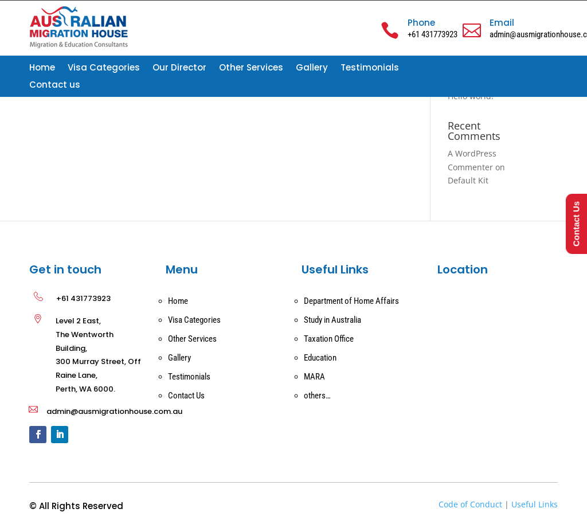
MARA (314, 376)
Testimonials (370, 68)
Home (42, 68)
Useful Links (534, 504)
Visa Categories (104, 68)
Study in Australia (332, 320)
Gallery (312, 68)
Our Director (179, 68)
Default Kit (468, 180)
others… (317, 395)
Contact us (54, 86)
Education (320, 358)
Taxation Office (329, 339)
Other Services (251, 68)
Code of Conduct (470, 504)
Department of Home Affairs (351, 301)
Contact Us (186, 395)
